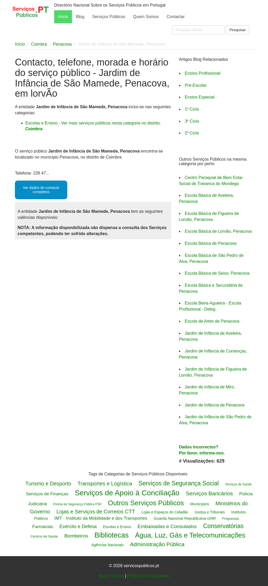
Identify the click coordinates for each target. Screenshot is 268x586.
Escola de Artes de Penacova (212, 321)
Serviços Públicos (108, 16)
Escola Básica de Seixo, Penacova (217, 273)
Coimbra (39, 44)
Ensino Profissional (202, 73)
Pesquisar (238, 30)
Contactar (175, 16)
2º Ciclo (192, 133)
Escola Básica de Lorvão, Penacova (218, 231)
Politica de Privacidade (148, 576)
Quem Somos (146, 16)
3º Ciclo (192, 121)
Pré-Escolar (196, 85)
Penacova (62, 44)
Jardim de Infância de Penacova (215, 405)
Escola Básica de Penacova (211, 243)
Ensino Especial (200, 97)
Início (63, 16)
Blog (80, 16)
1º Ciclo (192, 109)
